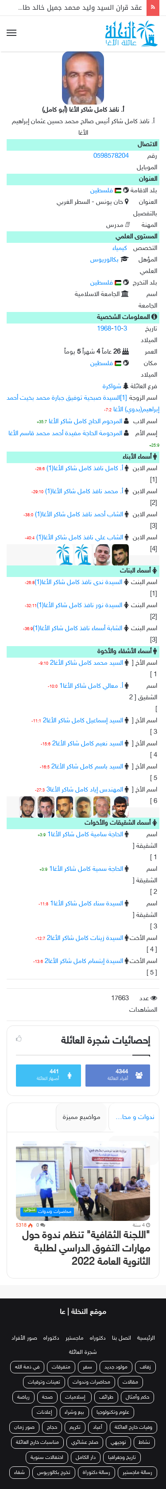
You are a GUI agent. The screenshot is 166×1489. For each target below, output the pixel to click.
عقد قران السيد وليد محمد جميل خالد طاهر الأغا (71, 7)
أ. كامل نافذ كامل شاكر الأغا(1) (84, 468)
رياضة (23, 1397)
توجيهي (118, 1442)
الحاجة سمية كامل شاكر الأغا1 (86, 869)
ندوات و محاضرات (131, 1117)
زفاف (145, 1367)
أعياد (97, 1427)
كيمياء (119, 248)
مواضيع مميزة (81, 1117)
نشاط (144, 1442)
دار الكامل (86, 1457)
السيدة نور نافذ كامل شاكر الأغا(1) (79, 605)
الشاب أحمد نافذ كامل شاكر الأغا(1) (79, 514)
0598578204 (111, 156)
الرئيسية (146, 1338)
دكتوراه (98, 1338)
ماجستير (75, 1338)
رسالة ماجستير (137, 1473)
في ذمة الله (27, 1367)
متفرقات (61, 1367)
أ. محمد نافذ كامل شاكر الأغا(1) (84, 491)
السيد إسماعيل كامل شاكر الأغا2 (83, 721)
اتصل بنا (121, 1338)
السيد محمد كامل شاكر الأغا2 (86, 663)
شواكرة (112, 386)
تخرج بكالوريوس (53, 1473)
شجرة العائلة (83, 1352)
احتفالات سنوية (47, 1457)
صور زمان (24, 1427)
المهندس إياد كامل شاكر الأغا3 (84, 790)
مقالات (130, 1382)
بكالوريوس (104, 260)
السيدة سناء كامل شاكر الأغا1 (86, 904)
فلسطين (105, 191)
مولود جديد (115, 1367)
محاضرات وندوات (91, 1382)
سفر (87, 1367)
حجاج (52, 1427)
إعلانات (44, 1412)
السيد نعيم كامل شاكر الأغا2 (87, 744)
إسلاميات (76, 1397)
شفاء (19, 1473)
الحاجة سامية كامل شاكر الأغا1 (85, 834)
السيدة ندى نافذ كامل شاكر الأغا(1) (78, 582)
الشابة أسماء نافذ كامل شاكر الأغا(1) (77, 628)
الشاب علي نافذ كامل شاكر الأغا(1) (79, 538)
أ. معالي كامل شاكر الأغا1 (91, 686)
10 (117, 329)
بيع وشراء (74, 1412)
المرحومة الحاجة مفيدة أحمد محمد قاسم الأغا (65, 433)
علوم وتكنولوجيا (113, 1412)
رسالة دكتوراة (96, 1473)
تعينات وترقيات (44, 1382)
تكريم (75, 1427)
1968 (104, 329)
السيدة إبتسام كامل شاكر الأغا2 (84, 961)
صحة (47, 1397)
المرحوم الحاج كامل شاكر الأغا (85, 421)
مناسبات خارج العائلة (37, 1442)
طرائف (106, 1397)
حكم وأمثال (137, 1397)
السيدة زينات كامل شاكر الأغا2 (85, 938)
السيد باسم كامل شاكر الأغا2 (87, 767)
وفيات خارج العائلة (133, 1427)
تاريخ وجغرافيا (122, 1457)
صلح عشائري (84, 1442)
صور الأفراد (24, 1338)
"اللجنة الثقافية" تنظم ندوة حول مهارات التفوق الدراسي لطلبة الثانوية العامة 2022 (86, 1249)
